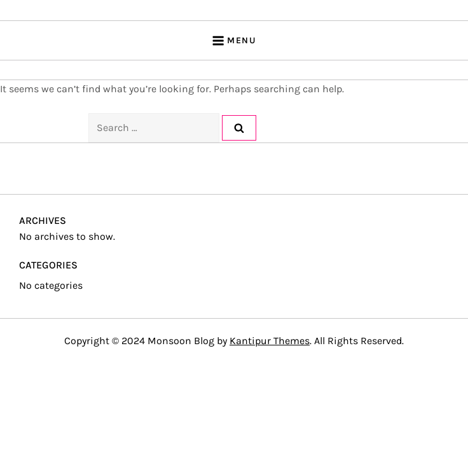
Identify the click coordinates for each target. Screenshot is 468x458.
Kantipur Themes (270, 341)
